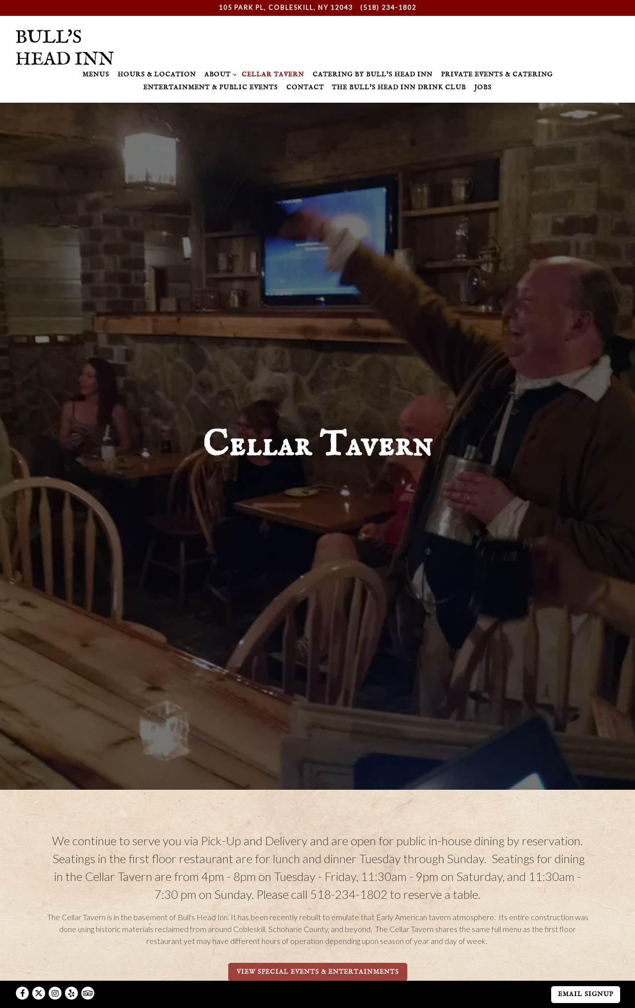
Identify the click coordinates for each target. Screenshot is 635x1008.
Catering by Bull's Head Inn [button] (373, 74)
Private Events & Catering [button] (497, 74)
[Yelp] (71, 970)
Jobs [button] (483, 87)
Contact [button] (305, 87)
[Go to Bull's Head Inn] (286, 7)
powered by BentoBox (318, 996)
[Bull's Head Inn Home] (64, 46)
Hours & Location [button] (157, 74)
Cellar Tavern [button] (273, 74)
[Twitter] (38, 970)
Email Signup (585, 972)
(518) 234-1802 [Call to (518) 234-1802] (388, 7)
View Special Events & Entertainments (318, 925)
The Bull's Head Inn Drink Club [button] (399, 87)
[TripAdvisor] (87, 970)
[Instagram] (55, 970)
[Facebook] (22, 970)
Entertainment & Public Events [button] (210, 87)
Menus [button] (95, 74)
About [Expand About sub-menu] (219, 74)
